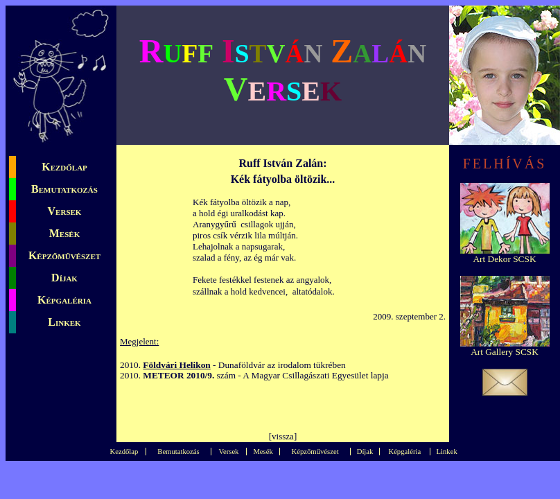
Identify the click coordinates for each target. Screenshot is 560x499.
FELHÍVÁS (505, 163)
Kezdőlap (64, 167)
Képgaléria (64, 300)
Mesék (64, 233)
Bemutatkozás (64, 189)
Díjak (64, 277)
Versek (65, 211)
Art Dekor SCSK (504, 259)
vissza (283, 436)
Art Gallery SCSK (505, 352)
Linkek (64, 322)
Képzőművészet (64, 255)
